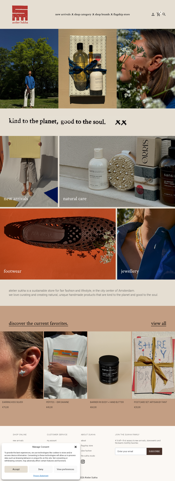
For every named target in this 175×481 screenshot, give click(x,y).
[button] (75, 446)
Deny (40, 469)
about (83, 440)
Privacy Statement (40, 476)
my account (51, 440)
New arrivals (63, 14)
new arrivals (18, 440)
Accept (16, 469)
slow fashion (86, 451)
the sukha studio (88, 456)
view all (158, 323)
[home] (21, 14)
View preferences (65, 469)
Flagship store (121, 14)
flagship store (87, 446)
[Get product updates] (131, 451)
